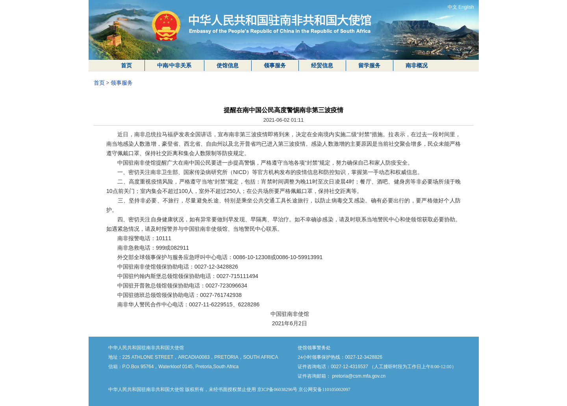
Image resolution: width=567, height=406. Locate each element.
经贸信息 (322, 66)
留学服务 (369, 66)
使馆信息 (228, 66)
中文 (452, 7)
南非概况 (417, 66)
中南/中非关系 (174, 66)
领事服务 (275, 66)
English (466, 7)
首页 (126, 66)
